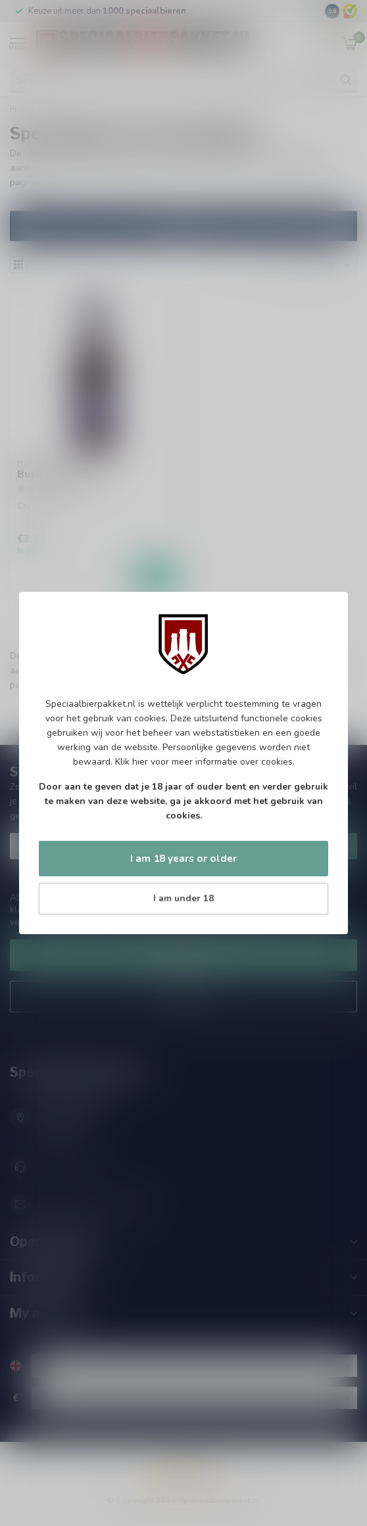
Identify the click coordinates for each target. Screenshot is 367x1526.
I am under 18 (183, 898)
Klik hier (131, 761)
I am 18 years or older (183, 858)
